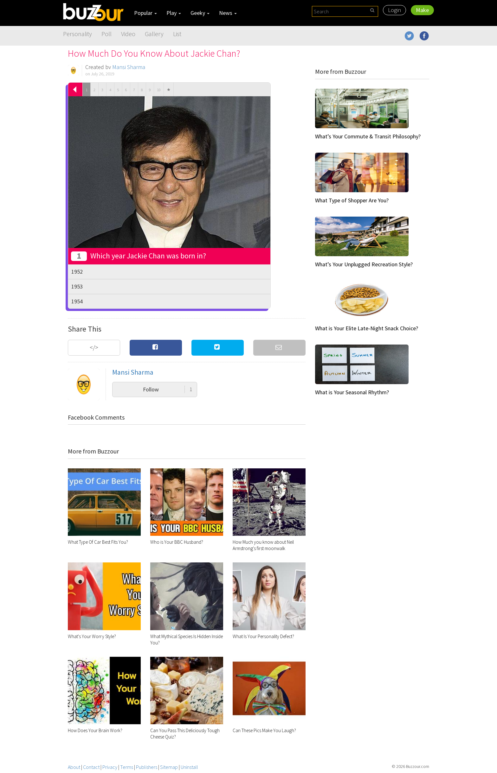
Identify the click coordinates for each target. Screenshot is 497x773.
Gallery (154, 34)
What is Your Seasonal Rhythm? (352, 392)
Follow (167, 389)
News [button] (228, 12)
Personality (77, 34)
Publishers (146, 767)
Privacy (109, 767)
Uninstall (189, 767)
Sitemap (169, 767)
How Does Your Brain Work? (95, 730)
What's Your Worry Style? (92, 636)
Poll (106, 34)
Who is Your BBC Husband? (176, 542)
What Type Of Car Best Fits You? (98, 542)
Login (394, 10)
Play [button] (173, 12)
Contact (91, 767)
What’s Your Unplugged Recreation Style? (364, 264)
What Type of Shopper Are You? (352, 200)
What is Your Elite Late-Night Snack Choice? (366, 328)
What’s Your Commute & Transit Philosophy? (368, 136)
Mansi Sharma (128, 67)
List (177, 34)
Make (422, 10)
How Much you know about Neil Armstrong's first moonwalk (263, 545)
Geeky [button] (200, 12)
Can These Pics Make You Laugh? (264, 730)
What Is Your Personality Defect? (263, 636)
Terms (126, 767)
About (74, 767)
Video (128, 34)
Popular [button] (145, 12)
